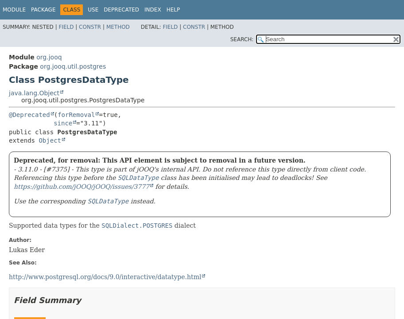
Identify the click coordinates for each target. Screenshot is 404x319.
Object (50, 140)
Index (152, 10)
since (63, 123)
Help (173, 10)
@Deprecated (29, 114)
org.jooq (49, 57)
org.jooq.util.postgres (73, 66)
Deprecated (121, 10)
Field (66, 27)
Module (14, 10)
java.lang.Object (34, 93)
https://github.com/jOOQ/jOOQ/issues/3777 (81, 186)
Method (118, 27)
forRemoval (76, 114)
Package (43, 10)
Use (93, 10)
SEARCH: (242, 39)
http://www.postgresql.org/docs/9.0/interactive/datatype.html (105, 276)
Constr (90, 27)
